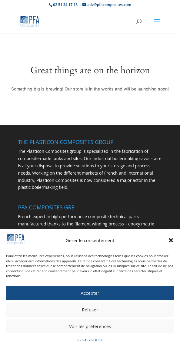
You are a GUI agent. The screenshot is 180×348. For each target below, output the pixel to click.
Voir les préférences (90, 327)
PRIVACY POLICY (90, 341)
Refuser (90, 311)
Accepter (90, 294)
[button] (171, 242)
